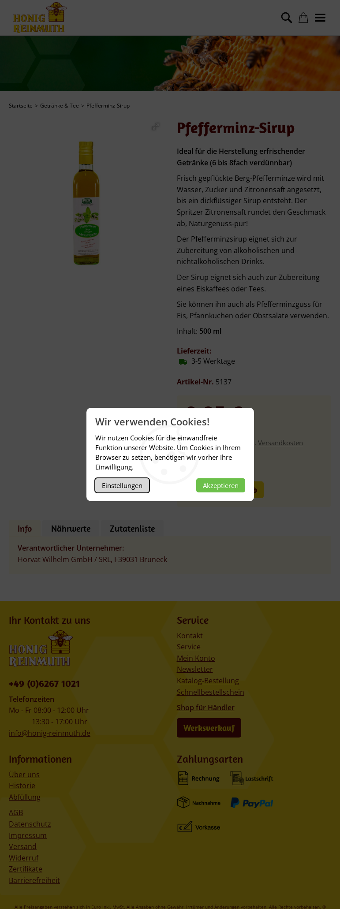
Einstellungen (122, 485)
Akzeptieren (221, 485)
